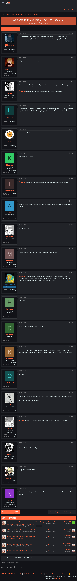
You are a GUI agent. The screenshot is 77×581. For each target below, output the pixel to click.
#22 (72, 57)
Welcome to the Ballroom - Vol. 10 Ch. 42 (21, 530)
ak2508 (9, 213)
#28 (72, 201)
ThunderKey (9, 191)
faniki (9, 93)
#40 (72, 488)
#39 (72, 466)
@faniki (21, 420)
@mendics (22, 276)
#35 (72, 370)
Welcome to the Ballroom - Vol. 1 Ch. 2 (20, 550)
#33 (72, 323)
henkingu (9, 309)
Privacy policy (50, 574)
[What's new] (72, 9)
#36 (72, 393)
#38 (72, 442)
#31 (72, 272)
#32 (72, 297)
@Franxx (22, 91)
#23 (72, 81)
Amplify (10, 454)
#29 (72, 225)
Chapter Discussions (29, 526)
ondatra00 (9, 382)
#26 (72, 153)
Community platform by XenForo (59, 576)
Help (58, 574)
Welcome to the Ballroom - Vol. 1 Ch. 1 (20, 544)
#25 (72, 129)
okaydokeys (9, 69)
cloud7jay (9, 478)
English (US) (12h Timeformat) (11, 574)
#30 (72, 249)
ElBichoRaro (9, 45)
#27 (72, 178)
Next (16, 29)
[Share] (69, 33)
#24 (72, 105)
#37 (72, 416)
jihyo (9, 141)
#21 (72, 33)
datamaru (9, 335)
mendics (9, 261)
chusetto (9, 237)
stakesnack (67, 523)
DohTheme (57, 578)
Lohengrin (9, 117)
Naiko (9, 500)
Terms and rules (38, 574)
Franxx (9, 429)
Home (64, 574)
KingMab (9, 165)
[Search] (5, 9)
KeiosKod (9, 358)
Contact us (27, 574)
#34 (72, 346)
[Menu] (2, 3)
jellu (9, 405)
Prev (4, 29)
